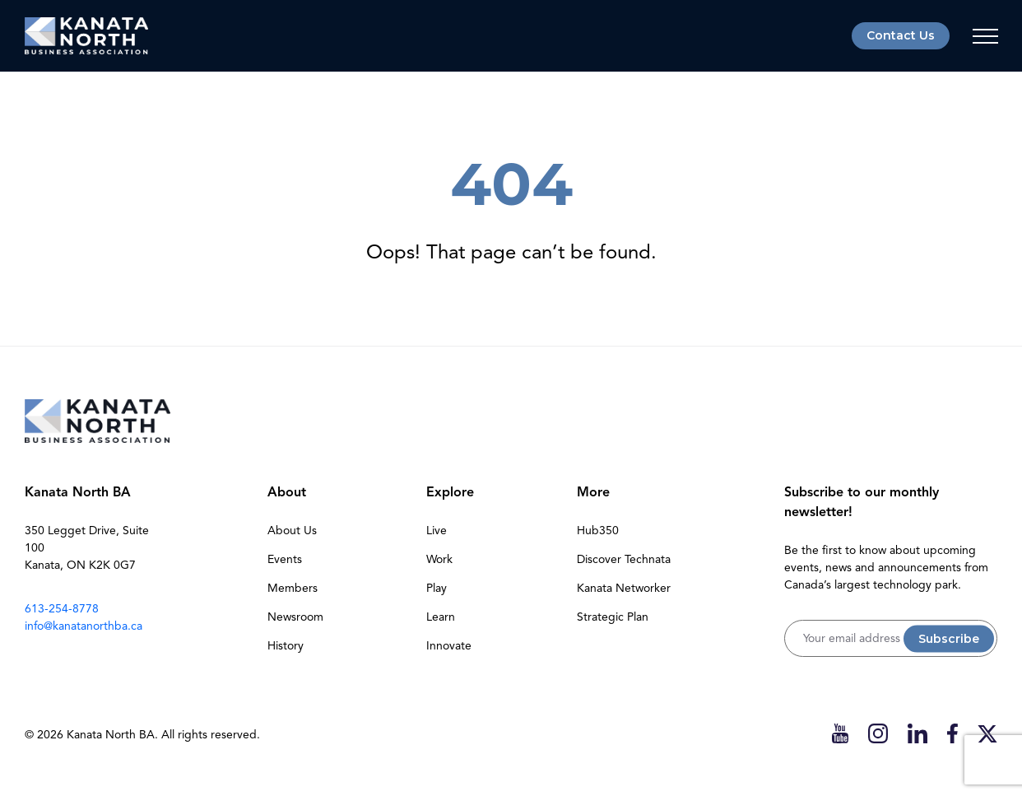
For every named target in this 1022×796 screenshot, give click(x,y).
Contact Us (900, 35)
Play (436, 588)
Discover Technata (624, 559)
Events (284, 559)
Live (436, 531)
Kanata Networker (624, 588)
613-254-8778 (62, 609)
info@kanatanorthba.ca (83, 626)
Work (439, 559)
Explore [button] (450, 492)
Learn (440, 617)
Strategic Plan (612, 617)
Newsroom (295, 617)
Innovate (449, 646)
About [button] (286, 492)
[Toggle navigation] (985, 36)
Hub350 (598, 531)
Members (292, 588)
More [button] (593, 492)
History (285, 646)
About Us (292, 531)
